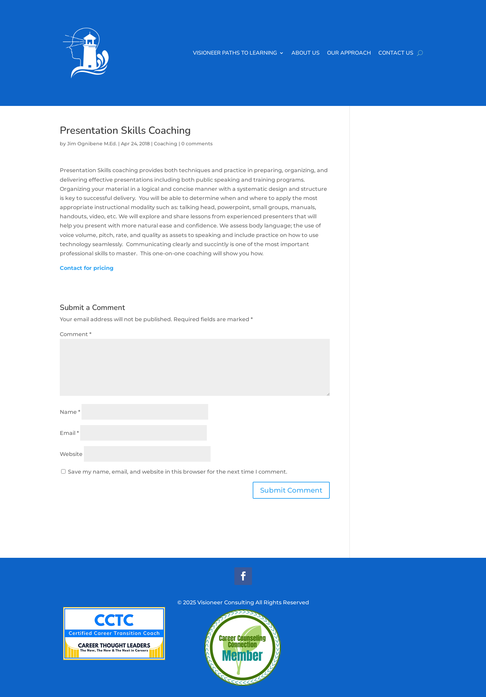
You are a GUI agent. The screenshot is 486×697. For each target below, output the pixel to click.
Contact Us (395, 53)
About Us (305, 53)
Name (70, 412)
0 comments (197, 144)
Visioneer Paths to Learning (235, 53)
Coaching (165, 144)
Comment (75, 334)
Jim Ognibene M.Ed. (92, 144)
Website (71, 454)
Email (69, 433)
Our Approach (349, 53)
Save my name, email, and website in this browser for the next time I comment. (177, 472)
